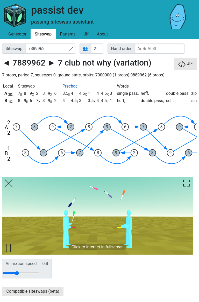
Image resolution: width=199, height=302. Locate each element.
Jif (86, 34)
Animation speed (26, 264)
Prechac (69, 86)
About (102, 34)
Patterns (67, 34)
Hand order (121, 48)
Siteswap (43, 34)
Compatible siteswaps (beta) (32, 291)
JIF (185, 64)
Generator (17, 34)
